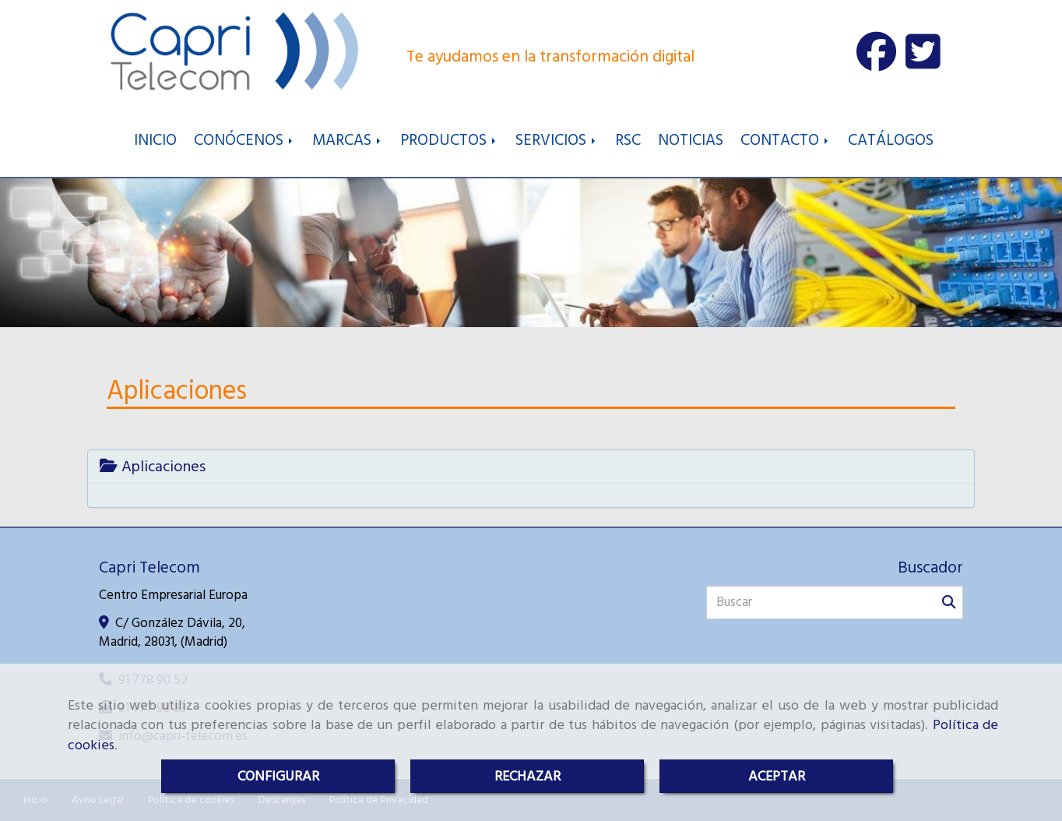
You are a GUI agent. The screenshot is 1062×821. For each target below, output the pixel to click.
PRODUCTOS (449, 140)
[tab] (531, 466)
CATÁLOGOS (891, 140)
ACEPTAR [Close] (776, 776)
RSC (628, 140)
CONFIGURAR (278, 776)
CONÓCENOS (244, 140)
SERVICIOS (556, 140)
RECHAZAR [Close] (527, 776)
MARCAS (347, 140)
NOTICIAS (690, 140)
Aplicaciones (153, 466)
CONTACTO (785, 140)
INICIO (155, 140)
